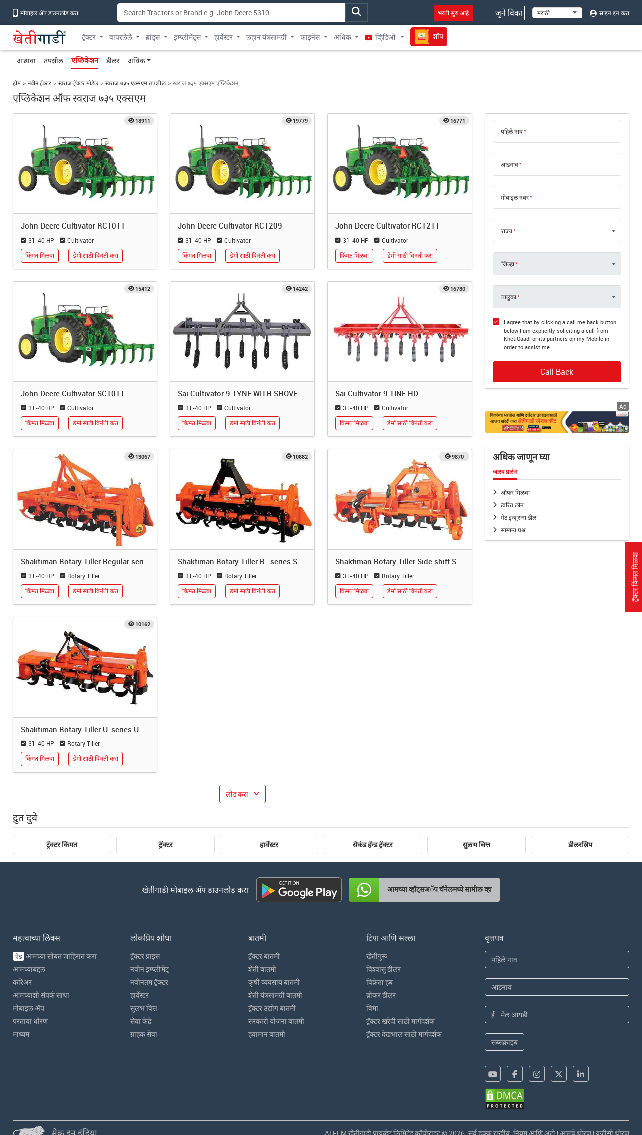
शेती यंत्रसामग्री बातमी (275, 995)
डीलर (113, 60)
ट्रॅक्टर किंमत (61, 845)
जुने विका (509, 13)
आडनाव (509, 164)
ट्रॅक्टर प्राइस (145, 956)
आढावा (26, 60)
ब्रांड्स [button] (153, 37)
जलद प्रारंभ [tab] (505, 471)
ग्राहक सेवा (143, 1034)
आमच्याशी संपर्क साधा (41, 995)
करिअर (22, 982)
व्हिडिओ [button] (381, 37)
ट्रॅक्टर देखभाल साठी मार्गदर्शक (404, 1034)
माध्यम (21, 1034)
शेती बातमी (262, 969)
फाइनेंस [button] (310, 37)
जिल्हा (507, 264)
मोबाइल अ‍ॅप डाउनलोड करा (45, 13)
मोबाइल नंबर (515, 197)
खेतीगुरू (376, 956)
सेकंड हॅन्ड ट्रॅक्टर (373, 845)
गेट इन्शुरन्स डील (518, 517)
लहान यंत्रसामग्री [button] (266, 37)
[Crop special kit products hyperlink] (557, 421)
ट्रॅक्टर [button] (89, 37)
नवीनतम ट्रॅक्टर (149, 982)
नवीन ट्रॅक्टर (39, 83)
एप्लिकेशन (84, 60)
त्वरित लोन (512, 505)
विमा (372, 1008)
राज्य (506, 231)
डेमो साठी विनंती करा (95, 255)
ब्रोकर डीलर (381, 995)
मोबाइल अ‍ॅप (28, 1008)
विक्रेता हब (379, 982)
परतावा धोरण (30, 1021)
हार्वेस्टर (269, 845)
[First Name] (557, 959)
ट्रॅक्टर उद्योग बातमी (272, 1008)
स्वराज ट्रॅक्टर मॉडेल (78, 83)
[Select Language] (557, 13)
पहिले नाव (512, 131)
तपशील (53, 60)
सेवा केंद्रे (140, 1021)
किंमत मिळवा (39, 255)
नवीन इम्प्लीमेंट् (149, 969)
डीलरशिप (580, 845)
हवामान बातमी (266, 1034)
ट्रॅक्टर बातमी (264, 956)
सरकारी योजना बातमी (276, 1021)
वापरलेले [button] (120, 37)
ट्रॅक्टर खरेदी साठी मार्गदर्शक (400, 1021)
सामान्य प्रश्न (513, 530)
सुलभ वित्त (476, 845)
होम (17, 83)
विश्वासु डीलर (383, 969)
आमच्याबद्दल (29, 969)
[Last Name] (557, 987)
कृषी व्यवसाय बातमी (274, 982)
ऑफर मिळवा (515, 492)
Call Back (556, 371)
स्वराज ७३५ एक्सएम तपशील (135, 83)
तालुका (508, 297)
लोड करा (237, 794)
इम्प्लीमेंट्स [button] (187, 37)
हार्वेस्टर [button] (223, 37)
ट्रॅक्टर (165, 845)
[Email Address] (557, 1014)
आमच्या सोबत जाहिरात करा (55, 956)
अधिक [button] (342, 37)
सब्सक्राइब (504, 1042)
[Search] (231, 12)
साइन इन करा (609, 13)
